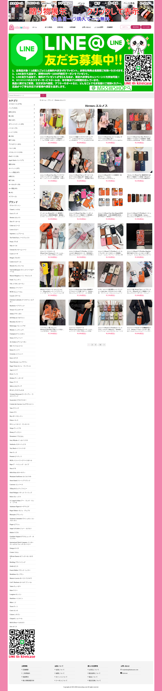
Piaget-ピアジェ (15, 524)
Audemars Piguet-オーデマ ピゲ (19, 506)
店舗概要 (110, 27)
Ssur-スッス (13, 452)
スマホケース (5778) (15, 104)
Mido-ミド (13, 602)
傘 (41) (11, 192)
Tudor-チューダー (15, 586)
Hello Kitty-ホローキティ (17, 472)
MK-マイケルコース (16, 346)
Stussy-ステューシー (16, 338)
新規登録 (136, 27)
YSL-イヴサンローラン (17, 284)
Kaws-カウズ (14, 358)
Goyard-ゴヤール (15, 296)
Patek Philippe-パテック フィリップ (21, 492)
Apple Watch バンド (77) (16, 160)
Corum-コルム (14, 552)
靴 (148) (11, 116)
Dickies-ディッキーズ (16, 378)
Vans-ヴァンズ (14, 408)
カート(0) (146, 27)
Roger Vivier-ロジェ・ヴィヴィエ (20, 366)
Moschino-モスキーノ (16, 322)
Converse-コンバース (16, 484)
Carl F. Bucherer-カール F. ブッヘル (21, 582)
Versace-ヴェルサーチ (16, 310)
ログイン (125, 27)
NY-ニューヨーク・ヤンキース (19, 424)
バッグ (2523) (13, 108)
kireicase (124, 673)
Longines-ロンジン (15, 594)
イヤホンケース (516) (15, 152)
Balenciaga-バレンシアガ (17, 326)
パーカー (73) (13, 128)
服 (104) (11, 136)
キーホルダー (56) (14, 184)
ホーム (34, 27)
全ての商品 (48, 27)
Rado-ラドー (14, 590)
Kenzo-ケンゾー (15, 350)
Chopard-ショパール (16, 618)
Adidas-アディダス (15, 314)
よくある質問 (98, 27)
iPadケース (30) (13, 156)
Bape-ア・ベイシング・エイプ (19, 464)
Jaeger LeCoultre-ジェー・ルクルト (21, 528)
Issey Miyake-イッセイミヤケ (19, 440)
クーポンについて (61, 680)
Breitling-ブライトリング (17, 562)
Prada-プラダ (14, 241)
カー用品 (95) (13, 188)
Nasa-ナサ (13, 468)
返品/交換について (95, 680)
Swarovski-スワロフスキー (18, 400)
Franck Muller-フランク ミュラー (20, 570)
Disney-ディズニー (15, 432)
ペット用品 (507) (14, 172)
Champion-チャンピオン (17, 334)
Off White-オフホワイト (17, 318)
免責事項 (26, 677)
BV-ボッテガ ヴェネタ (17, 390)
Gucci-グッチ (14, 213)
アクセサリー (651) (15, 144)
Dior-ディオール (15, 221)
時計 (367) (12, 120)
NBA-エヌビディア (16, 386)
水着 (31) (11, 176)
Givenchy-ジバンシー (16, 354)
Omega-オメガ (14, 548)
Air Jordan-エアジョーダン (18, 342)
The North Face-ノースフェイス (19, 237)
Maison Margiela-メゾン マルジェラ (21, 276)
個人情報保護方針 (28, 680)
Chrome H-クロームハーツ (18, 250)
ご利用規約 (26, 673)
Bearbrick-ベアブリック (17, 306)
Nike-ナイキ (13, 245)
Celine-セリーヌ (15, 225)
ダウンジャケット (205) (16, 124)
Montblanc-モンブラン (17, 574)
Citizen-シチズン (15, 614)
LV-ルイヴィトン (15, 205)
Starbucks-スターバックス (18, 444)
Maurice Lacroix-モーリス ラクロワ (21, 578)
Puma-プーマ (14, 382)
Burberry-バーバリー (16, 288)
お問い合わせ (86, 27)
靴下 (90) (11, 180)
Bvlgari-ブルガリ (15, 258)
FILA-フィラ (14, 374)
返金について (93, 677)
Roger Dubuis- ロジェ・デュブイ (20, 510)
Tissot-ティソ (14, 606)
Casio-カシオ (14, 610)
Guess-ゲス (13, 412)
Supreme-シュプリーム (17, 233)
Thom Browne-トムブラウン (18, 362)
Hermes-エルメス (15, 217)
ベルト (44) (12, 148)
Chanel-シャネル (15, 209)
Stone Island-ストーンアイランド (20, 480)
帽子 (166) (12, 140)
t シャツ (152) (13, 132)
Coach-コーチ (14, 254)
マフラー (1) (13, 196)
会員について (60, 669)
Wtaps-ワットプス (15, 428)
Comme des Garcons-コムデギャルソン (22, 404)
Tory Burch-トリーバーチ (18, 448)
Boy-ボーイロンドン (16, 416)
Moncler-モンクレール (17, 266)
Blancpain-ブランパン (16, 514)
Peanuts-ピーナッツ (16, 456)
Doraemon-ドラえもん (17, 436)
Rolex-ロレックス (15, 496)
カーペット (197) (14, 168)
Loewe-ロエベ (14, 229)
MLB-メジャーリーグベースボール (21, 460)
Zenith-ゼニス (14, 566)
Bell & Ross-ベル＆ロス (17, 622)
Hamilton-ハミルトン (16, 598)
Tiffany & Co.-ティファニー (18, 488)
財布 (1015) (12, 112)
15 (100, 345)
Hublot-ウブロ (14, 532)
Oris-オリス (13, 626)
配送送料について (94, 673)
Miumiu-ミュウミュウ (17, 330)
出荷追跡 (72, 27)
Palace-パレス (14, 420)
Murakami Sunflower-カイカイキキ (20, 476)
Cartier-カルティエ (15, 262)
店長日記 (60, 27)
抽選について (60, 673)
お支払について (94, 669)
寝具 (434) (12, 164)
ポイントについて (61, 677)
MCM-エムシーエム (16, 292)
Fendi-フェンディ (15, 280)
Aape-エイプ (14, 370)
